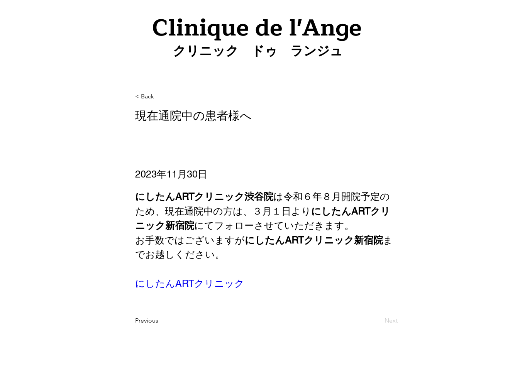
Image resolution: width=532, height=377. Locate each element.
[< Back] (160, 96)
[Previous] (160, 320)
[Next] (378, 320)
